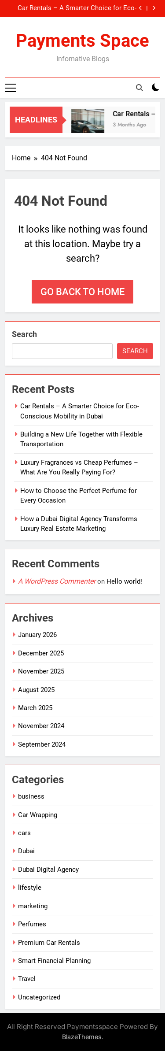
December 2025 (41, 653)
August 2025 (36, 690)
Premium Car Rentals (49, 943)
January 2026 (37, 635)
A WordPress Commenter (56, 581)
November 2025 (41, 671)
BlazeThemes (82, 1036)
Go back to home (82, 291)
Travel (27, 979)
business (31, 796)
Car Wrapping (37, 815)
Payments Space (82, 40)
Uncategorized (39, 997)
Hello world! (124, 581)
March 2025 (35, 708)
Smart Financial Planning (54, 961)
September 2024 (42, 744)
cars (24, 833)
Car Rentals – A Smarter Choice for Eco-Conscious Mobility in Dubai (77, 8)
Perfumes (32, 924)
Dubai (26, 851)
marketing (33, 906)
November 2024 (41, 726)
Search (24, 334)
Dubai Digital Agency (48, 869)
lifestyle (29, 888)
